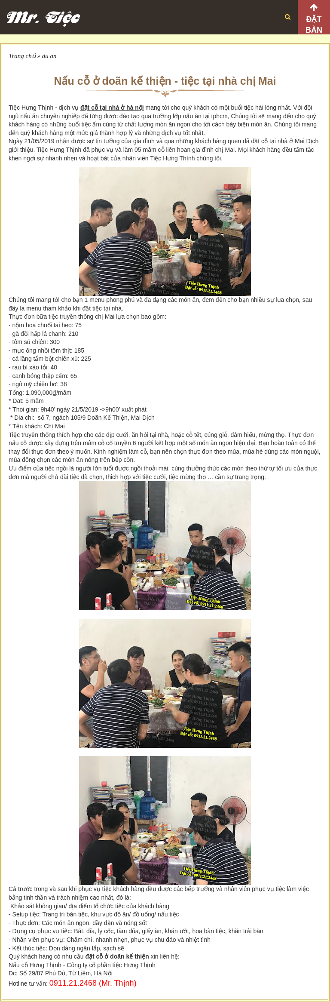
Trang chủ (22, 55)
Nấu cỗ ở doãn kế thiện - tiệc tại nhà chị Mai (165, 81)
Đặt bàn (314, 24)
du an (49, 55)
